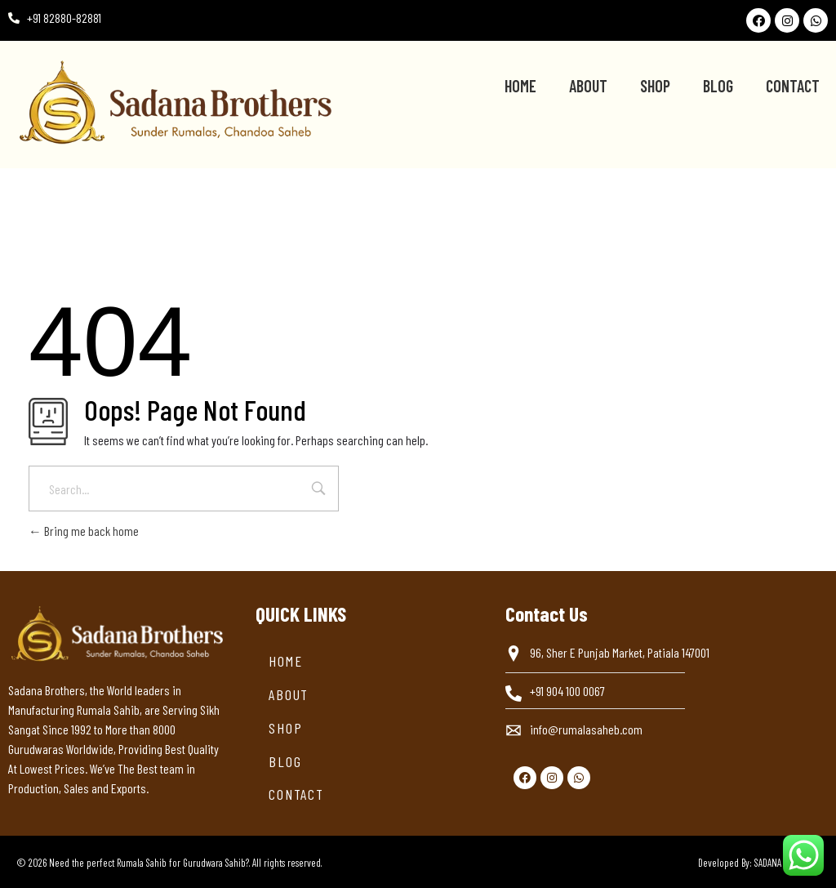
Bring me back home (84, 530)
